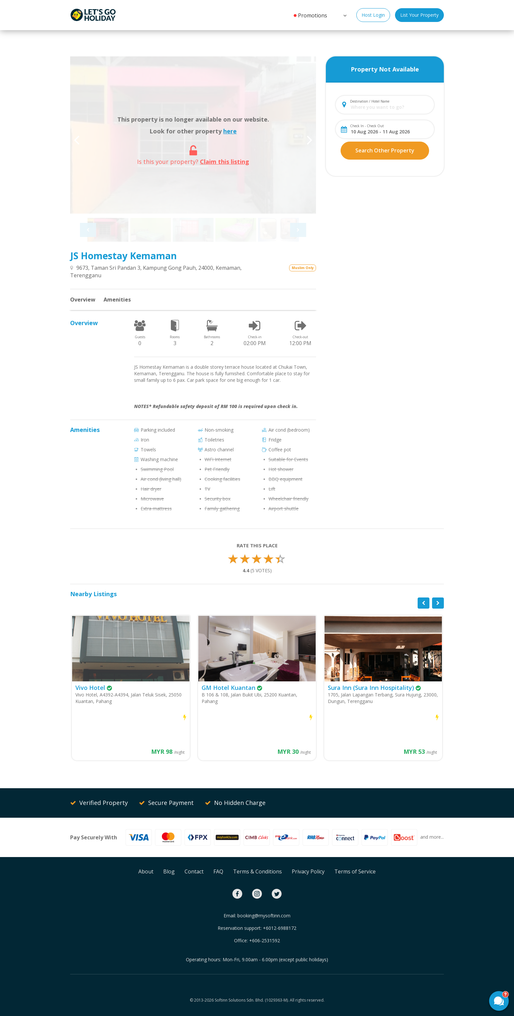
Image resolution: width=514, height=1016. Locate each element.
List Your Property (419, 15)
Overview (82, 299)
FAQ (218, 871)
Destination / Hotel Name (369, 101)
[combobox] (390, 107)
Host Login (373, 15)
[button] (344, 14)
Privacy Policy (308, 871)
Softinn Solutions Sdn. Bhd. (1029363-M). (252, 1000)
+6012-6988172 (279, 928)
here (230, 131)
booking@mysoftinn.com (263, 915)
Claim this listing (224, 162)
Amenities (117, 299)
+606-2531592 (264, 940)
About (145, 871)
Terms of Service (355, 871)
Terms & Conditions (257, 871)
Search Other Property (384, 150)
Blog (169, 871)
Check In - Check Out (367, 126)
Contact (194, 871)
